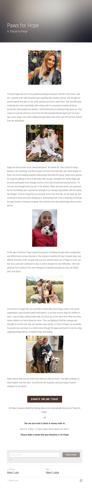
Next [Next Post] (49, 458)
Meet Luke (13, 461)
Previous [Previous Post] (11, 458)
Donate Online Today (46, 387)
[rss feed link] (84, 469)
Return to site (12, 469)
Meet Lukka (53, 461)
